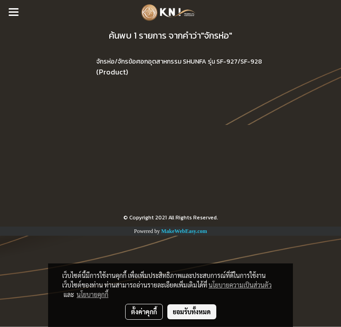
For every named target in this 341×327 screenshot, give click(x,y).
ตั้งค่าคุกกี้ (144, 311)
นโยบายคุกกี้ (92, 294)
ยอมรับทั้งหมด (192, 311)
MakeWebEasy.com (184, 231)
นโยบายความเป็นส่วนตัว (240, 285)
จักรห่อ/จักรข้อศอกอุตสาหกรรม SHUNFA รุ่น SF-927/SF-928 (179, 61)
